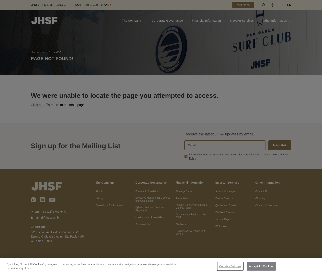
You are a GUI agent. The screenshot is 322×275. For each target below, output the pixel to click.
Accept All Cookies (261, 266)
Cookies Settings (230, 266)
